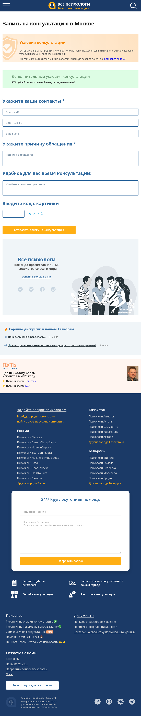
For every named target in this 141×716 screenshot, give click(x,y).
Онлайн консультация (38, 594)
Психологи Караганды (103, 432)
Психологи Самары (29, 478)
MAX (27, 385)
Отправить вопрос (70, 561)
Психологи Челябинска (32, 473)
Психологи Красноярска (33, 468)
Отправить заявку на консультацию (39, 230)
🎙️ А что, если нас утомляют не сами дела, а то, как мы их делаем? (52, 345)
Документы (84, 616)
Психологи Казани (29, 463)
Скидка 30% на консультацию (26, 632)
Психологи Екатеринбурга (34, 452)
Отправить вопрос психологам (27, 669)
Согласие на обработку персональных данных (104, 632)
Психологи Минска (101, 458)
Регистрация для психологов (32, 685)
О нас (9, 674)
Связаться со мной (115, 58)
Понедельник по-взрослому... (27, 336)
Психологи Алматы (101, 416)
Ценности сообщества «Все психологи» (32, 642)
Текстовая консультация (98, 594)
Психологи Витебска (102, 468)
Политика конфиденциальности (95, 627)
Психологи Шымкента (103, 427)
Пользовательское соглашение (95, 622)
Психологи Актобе (101, 437)
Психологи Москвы (29, 437)
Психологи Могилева (103, 473)
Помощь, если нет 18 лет (22, 637)
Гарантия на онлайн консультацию (29, 621)
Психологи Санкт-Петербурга (36, 442)
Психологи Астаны (101, 421)
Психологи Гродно (101, 478)
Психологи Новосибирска (34, 447)
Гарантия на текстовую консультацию (32, 626)
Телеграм (30, 381)
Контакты (12, 659)
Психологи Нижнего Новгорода (38, 458)
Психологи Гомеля (101, 463)
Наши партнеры (17, 664)
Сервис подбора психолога (33, 583)
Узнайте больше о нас (36, 276)
